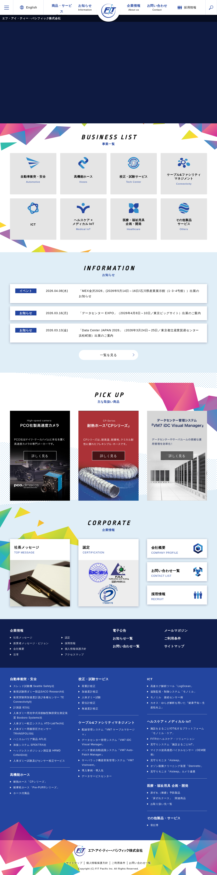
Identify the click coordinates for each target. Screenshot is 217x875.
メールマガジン (176, 630)
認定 (67, 637)
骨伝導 (154, 825)
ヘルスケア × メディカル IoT (169, 721)
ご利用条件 (172, 638)
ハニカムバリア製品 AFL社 (30, 739)
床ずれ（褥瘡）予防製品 (165, 792)
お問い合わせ (157, 7)
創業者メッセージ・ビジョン (31, 643)
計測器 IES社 (21, 707)
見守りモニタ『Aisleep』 (166, 760)
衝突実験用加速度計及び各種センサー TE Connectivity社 (38, 700)
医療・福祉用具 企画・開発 (167, 785)
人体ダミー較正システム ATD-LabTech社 (38, 723)
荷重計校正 (88, 686)
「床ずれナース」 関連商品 (168, 798)
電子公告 (119, 630)
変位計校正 (88, 702)
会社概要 (18, 648)
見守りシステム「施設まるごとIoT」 (172, 744)
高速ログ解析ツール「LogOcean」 (171, 686)
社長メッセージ (22, 637)
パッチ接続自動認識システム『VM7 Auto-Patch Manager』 (107, 752)
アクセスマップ (74, 654)
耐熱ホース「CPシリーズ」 (30, 781)
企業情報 (133, 7)
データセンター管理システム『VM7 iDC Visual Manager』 (106, 742)
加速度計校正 (90, 691)
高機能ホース (20, 774)
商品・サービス (61, 9)
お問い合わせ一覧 (126, 646)
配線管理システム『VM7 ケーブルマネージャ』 (108, 732)
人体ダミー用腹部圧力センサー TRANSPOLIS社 (32, 731)
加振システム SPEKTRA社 (29, 744)
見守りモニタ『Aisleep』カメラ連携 (172, 771)
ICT (150, 679)
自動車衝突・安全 (23, 679)
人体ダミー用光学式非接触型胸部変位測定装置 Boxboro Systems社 (40, 715)
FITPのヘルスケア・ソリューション (172, 738)
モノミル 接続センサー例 (166, 697)
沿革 (16, 654)
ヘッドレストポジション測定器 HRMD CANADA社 (37, 753)
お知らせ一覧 (123, 638)
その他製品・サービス (164, 818)
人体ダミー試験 (91, 697)
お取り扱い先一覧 (161, 804)
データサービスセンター (97, 776)
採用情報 (70, 643)
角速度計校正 (90, 708)
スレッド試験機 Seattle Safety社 (33, 686)
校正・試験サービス (93, 679)
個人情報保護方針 (76, 648)
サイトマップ (174, 646)
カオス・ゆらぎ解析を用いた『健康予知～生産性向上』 (177, 705)
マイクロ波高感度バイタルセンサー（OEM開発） (178, 752)
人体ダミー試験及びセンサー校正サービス (39, 760)
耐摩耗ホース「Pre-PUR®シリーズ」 (36, 787)
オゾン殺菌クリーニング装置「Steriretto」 (176, 766)
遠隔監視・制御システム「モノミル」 (173, 691)
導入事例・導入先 (93, 770)
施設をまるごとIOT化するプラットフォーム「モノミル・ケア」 (177, 731)
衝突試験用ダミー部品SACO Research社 (38, 691)
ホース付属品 (21, 793)
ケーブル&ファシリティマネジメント (106, 722)
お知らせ (85, 7)
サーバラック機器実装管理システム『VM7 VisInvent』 (108, 762)
